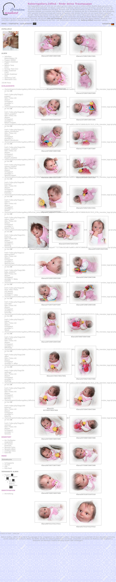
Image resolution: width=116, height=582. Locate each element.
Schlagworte (9, 463)
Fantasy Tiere (10, 69)
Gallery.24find (87, 20)
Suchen (7, 465)
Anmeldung (9, 494)
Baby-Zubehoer (10, 71)
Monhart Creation (62, 537)
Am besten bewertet (9, 445)
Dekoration (9, 79)
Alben (4, 53)
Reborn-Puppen (12, 477)
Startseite (14, 24)
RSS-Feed (8, 468)
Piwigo (9, 533)
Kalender (8, 453)
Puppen (7, 60)
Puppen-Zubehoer (11, 62)
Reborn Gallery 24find (9, 537)
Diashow (106, 24)
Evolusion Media (25, 539)
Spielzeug (8, 78)
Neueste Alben (10, 449)
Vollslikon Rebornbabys (9, 57)
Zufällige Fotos (10, 451)
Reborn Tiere (9, 65)
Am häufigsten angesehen (10, 441)
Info (6, 466)
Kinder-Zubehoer (11, 74)
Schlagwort (26, 24)
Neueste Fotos (10, 447)
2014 (9, 480)
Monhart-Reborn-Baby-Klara (13, 483)
